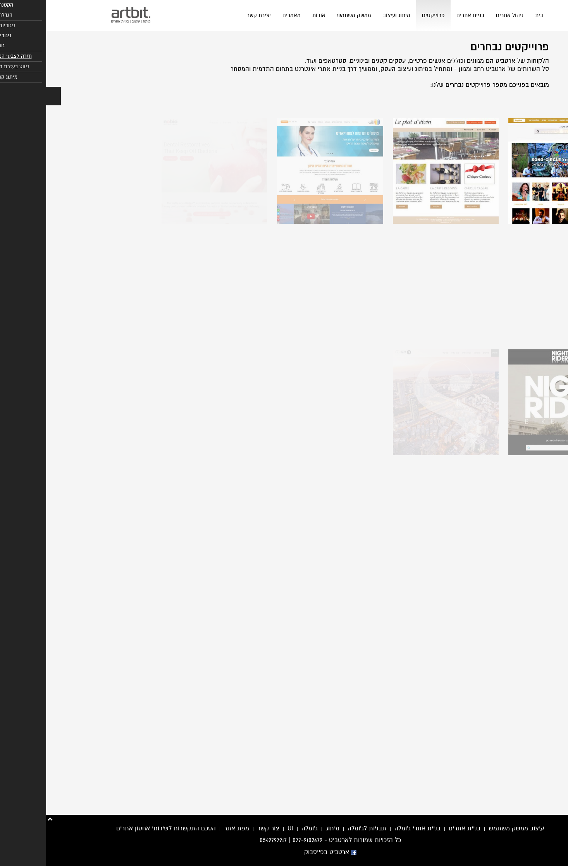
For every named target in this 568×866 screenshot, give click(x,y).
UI (244, 828)
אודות (272, 15)
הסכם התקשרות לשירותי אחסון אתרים (120, 828)
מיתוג (286, 828)
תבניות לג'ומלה (320, 828)
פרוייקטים (387, 15)
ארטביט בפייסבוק (284, 852)
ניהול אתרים (463, 15)
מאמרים (245, 15)
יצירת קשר (213, 15)
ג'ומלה (263, 828)
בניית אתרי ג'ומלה (371, 828)
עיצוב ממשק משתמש (470, 828)
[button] (7, 96)
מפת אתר (190, 828)
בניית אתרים (424, 15)
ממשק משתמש (308, 15)
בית (493, 15)
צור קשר (222, 828)
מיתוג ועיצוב (350, 15)
